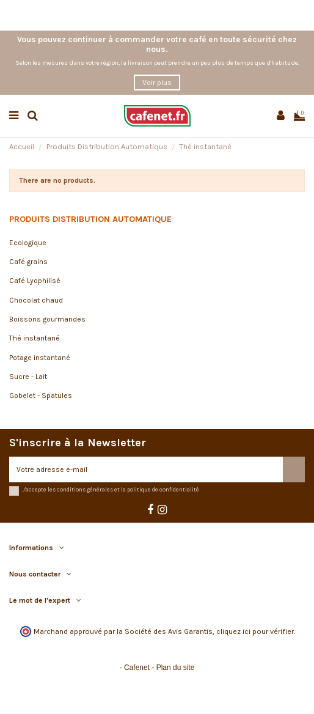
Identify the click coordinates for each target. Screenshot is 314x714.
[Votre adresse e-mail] (146, 469)
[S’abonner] (294, 469)
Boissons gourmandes (47, 319)
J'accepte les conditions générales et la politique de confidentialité (111, 489)
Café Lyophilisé (34, 280)
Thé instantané (34, 338)
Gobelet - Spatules (40, 395)
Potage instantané (39, 357)
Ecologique (27, 242)
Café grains (28, 261)
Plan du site (175, 667)
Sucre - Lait (28, 376)
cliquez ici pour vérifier (255, 631)
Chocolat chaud (36, 300)
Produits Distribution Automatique (90, 219)
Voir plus (157, 82)
